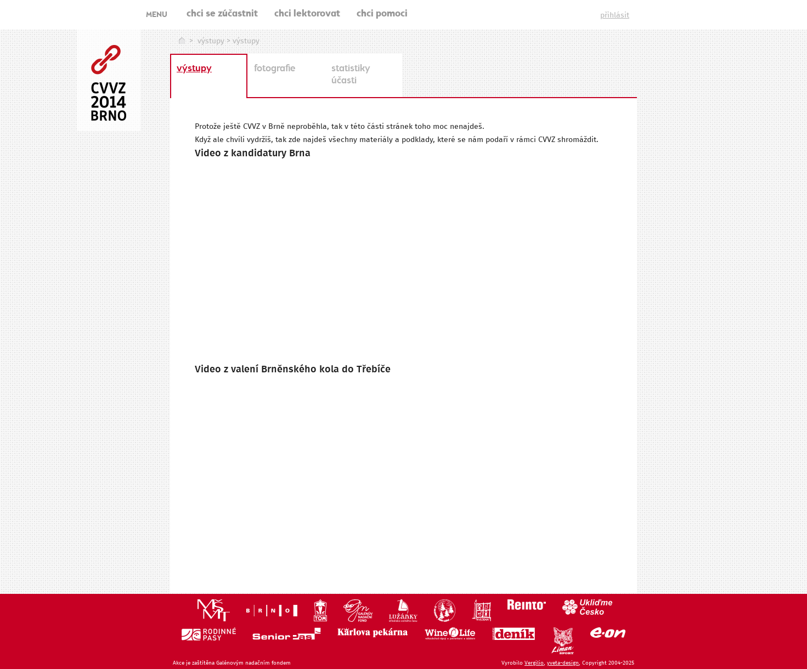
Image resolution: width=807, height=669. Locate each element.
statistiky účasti (350, 75)
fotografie (275, 69)
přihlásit (614, 15)
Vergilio (534, 663)
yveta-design (563, 663)
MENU (156, 15)
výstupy (210, 41)
